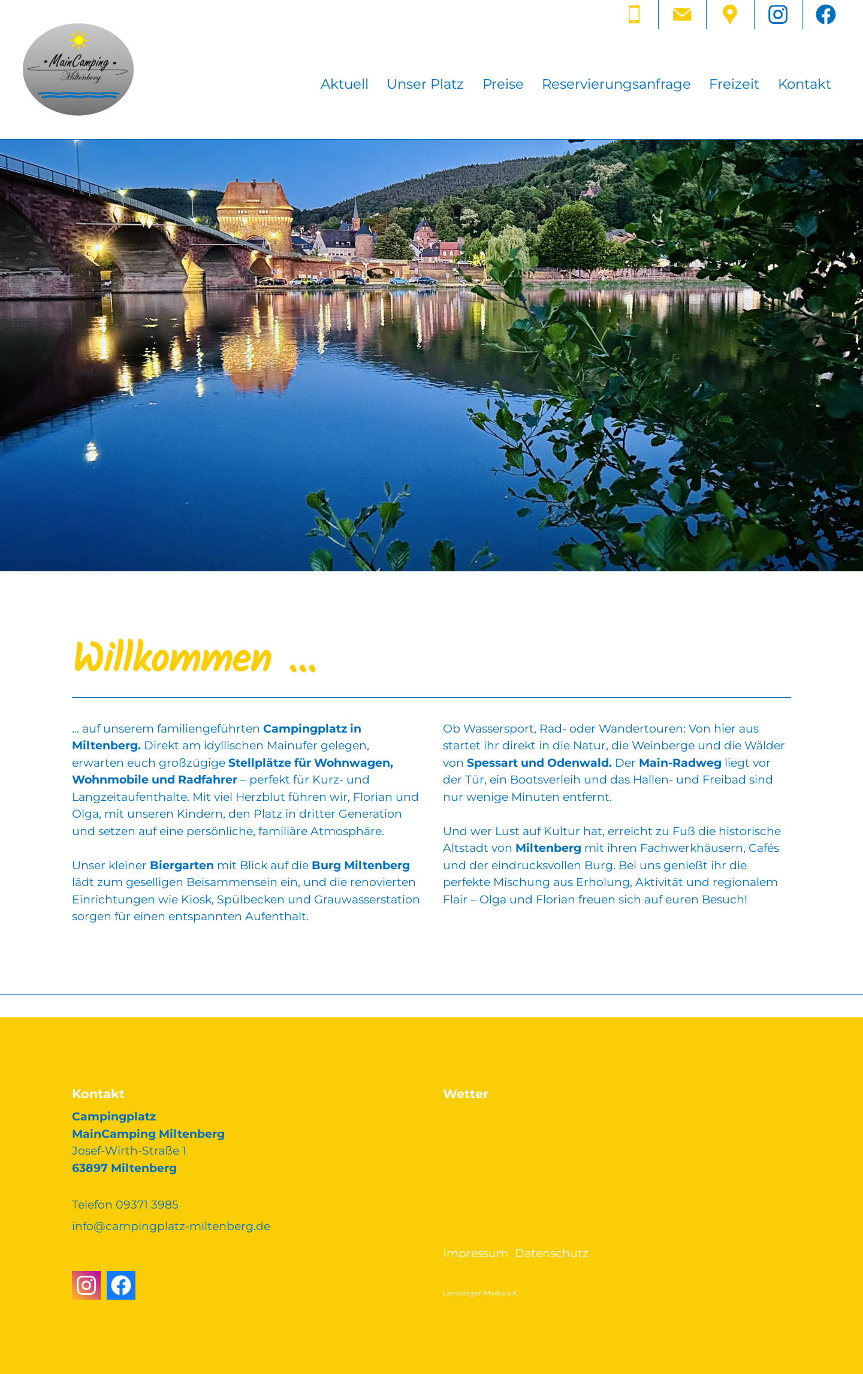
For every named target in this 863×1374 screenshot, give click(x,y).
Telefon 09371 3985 (125, 1205)
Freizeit (734, 84)
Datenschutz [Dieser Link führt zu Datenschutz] (552, 1253)
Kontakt (804, 84)
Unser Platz (425, 84)
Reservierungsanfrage (616, 84)
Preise (503, 84)
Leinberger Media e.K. (480, 1293)
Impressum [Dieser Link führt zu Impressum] (475, 1253)
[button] (634, 14)
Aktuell (345, 84)
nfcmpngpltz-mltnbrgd (171, 1226)
